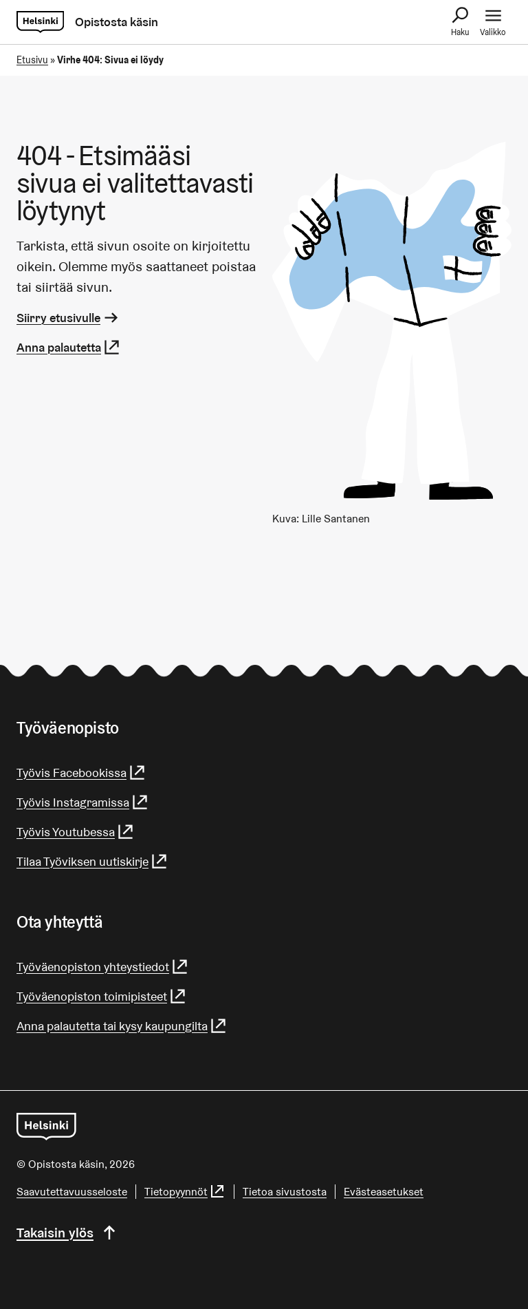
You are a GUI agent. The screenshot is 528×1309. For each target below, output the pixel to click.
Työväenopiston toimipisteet (101, 996)
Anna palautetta (68, 347)
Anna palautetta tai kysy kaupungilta (122, 1026)
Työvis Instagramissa (82, 802)
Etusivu (32, 60)
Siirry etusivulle (68, 317)
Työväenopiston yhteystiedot (102, 966)
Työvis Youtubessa (75, 831)
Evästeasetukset (384, 1191)
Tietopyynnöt (185, 1191)
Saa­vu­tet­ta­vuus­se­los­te (71, 1191)
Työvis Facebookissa (81, 772)
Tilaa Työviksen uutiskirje (92, 861)
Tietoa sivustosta (285, 1191)
